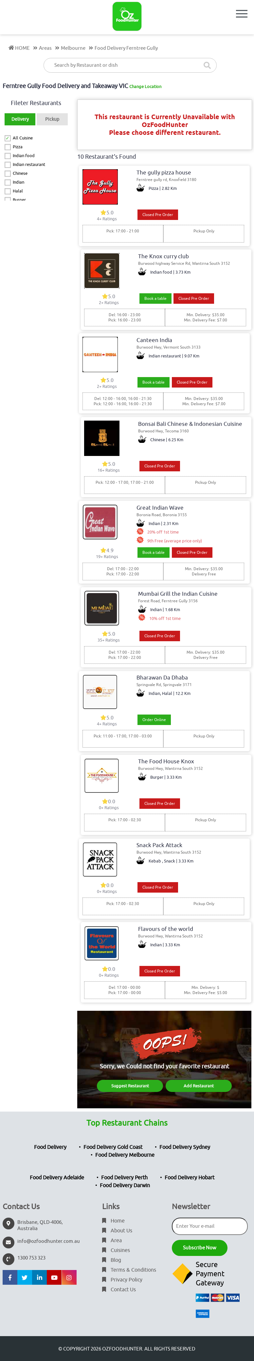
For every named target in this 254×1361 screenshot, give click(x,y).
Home (113, 1221)
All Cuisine (23, 138)
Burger (19, 200)
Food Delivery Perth (124, 1177)
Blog (111, 1260)
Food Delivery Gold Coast (112, 1147)
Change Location (145, 86)
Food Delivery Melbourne (124, 1155)
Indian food (24, 155)
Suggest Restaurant (130, 1086)
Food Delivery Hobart (189, 1177)
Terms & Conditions (129, 1270)
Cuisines (116, 1250)
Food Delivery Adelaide (57, 1177)
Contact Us (119, 1289)
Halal (18, 191)
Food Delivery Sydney (184, 1147)
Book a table (155, 298)
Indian (18, 182)
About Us (117, 1230)
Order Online (154, 719)
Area (112, 1240)
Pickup (52, 119)
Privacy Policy (122, 1280)
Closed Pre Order (157, 214)
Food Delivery (50, 1147)
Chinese (20, 173)
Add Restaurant (199, 1086)
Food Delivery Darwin (125, 1185)
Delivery (20, 119)
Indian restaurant (29, 164)
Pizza (18, 147)
